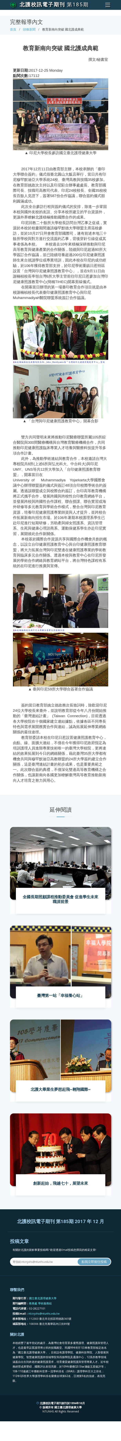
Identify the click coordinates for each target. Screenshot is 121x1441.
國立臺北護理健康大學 (42, 1298)
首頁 (13, 29)
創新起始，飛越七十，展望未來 (60, 1183)
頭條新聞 (29, 29)
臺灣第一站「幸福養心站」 (60, 995)
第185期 (78, 4)
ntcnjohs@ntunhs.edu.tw (44, 1313)
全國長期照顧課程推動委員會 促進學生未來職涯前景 (60, 899)
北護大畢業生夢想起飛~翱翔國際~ (61, 1089)
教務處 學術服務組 (40, 1303)
